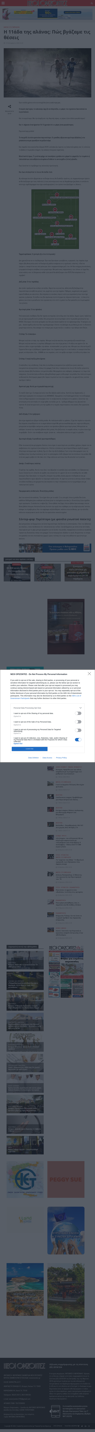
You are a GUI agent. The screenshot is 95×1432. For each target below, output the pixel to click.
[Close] (90, 674)
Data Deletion (33, 758)
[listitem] (47, 708)
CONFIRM (29, 749)
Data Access (47, 758)
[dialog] (47, 716)
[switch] (78, 713)
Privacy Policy (61, 758)
